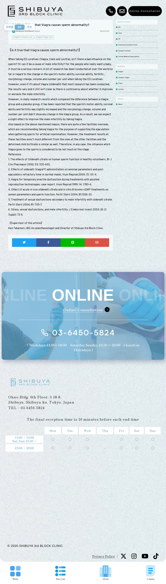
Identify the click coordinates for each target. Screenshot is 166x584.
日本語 (9, 27)
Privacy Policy (103, 556)
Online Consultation (145, 11)
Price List (60, 573)
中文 (29, 27)
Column (150, 572)
